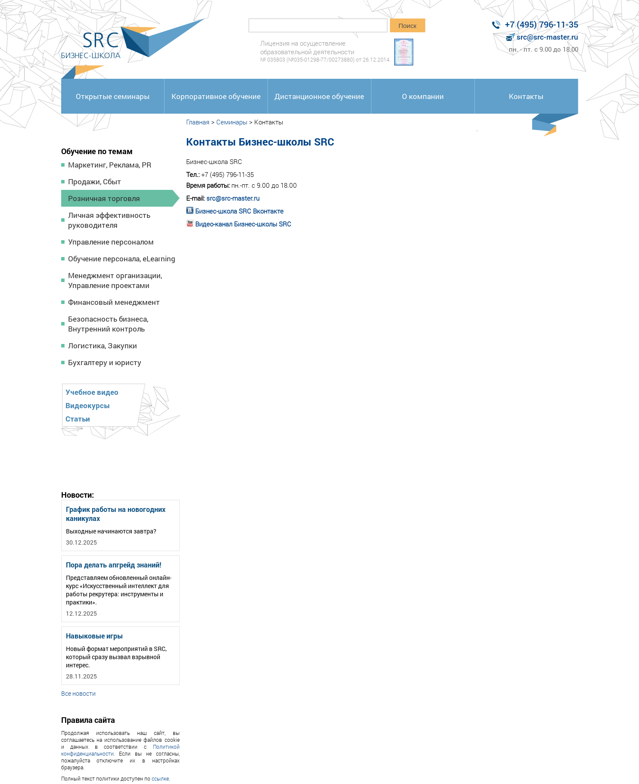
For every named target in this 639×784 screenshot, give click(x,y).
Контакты (526, 96)
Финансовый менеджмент (114, 302)
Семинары (231, 122)
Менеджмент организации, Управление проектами (115, 280)
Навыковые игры (94, 635)
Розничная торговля (104, 198)
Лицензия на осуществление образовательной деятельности (325, 51)
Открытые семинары (113, 96)
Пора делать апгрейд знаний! (113, 564)
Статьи (77, 419)
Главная (197, 122)
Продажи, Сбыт (94, 181)
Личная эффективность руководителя (109, 220)
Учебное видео (91, 392)
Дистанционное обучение (319, 96)
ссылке (160, 778)
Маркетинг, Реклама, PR (109, 165)
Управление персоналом (111, 242)
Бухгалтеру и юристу (104, 362)
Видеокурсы (87, 405)
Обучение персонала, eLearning (121, 258)
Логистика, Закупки (102, 345)
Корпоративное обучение (216, 96)
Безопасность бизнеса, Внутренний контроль (108, 324)
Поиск (408, 25)
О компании (423, 96)
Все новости (78, 693)
